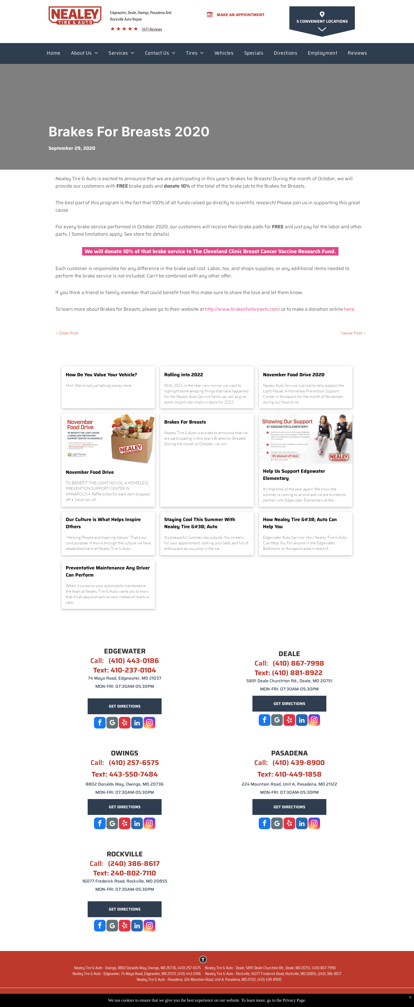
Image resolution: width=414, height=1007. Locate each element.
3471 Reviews (152, 29)
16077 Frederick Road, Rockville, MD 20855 (124, 881)
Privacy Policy (284, 997)
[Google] (112, 723)
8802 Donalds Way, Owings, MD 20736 (125, 784)
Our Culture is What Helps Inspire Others (103, 523)
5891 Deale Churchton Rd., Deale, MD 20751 (289, 680)
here (349, 309)
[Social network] (277, 720)
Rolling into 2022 (183, 374)
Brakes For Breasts (185, 422)
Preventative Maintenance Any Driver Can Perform (108, 571)
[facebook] (100, 723)
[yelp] (124, 723)
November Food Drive (90, 472)
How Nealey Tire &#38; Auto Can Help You (300, 523)
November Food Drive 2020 (293, 374)
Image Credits (352, 997)
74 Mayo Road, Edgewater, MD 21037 (124, 678)
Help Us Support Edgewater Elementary (294, 475)
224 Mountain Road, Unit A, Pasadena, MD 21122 (289, 784)
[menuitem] (53, 54)
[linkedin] (137, 723)
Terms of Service (319, 997)
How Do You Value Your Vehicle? (101, 374)
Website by (60, 997)
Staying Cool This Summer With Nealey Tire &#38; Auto (199, 523)
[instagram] (149, 723)
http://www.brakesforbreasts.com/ (242, 309)
